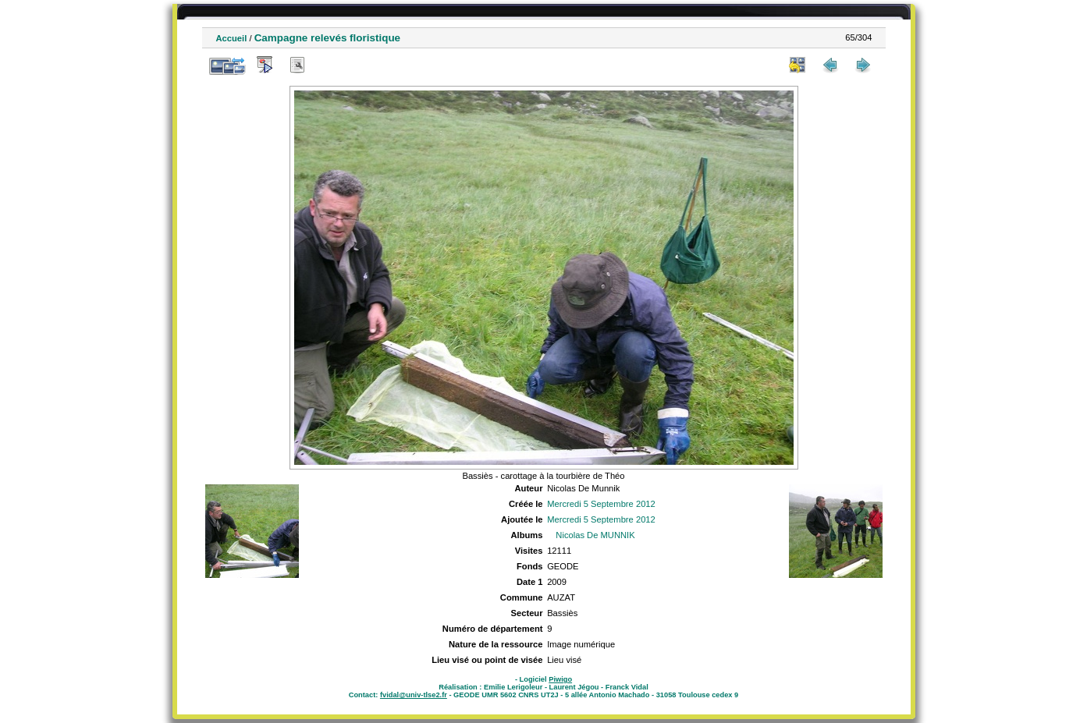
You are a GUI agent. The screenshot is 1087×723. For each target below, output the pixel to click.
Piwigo (560, 679)
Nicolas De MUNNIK (595, 535)
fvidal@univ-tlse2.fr (413, 695)
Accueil (231, 38)
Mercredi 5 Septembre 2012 (601, 504)
